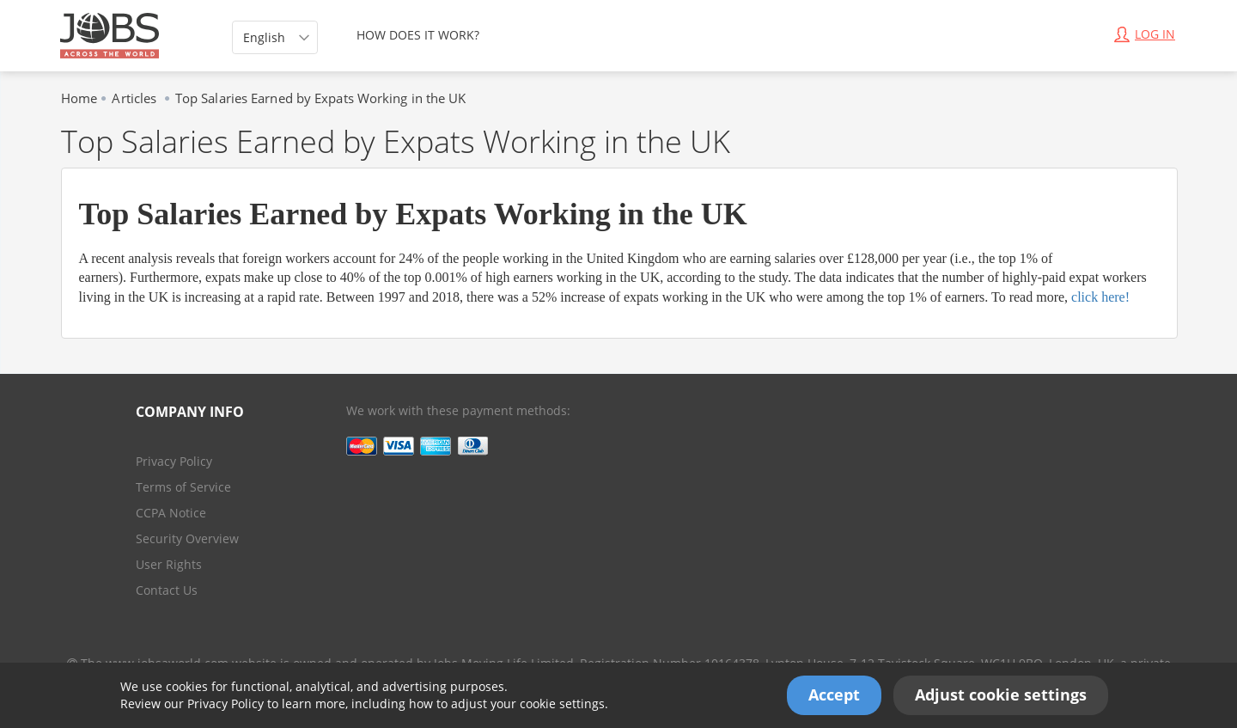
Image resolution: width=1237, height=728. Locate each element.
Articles (136, 98)
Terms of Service (183, 487)
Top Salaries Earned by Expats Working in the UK (320, 98)
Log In (1144, 34)
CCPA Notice (171, 513)
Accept (834, 694)
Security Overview (187, 538)
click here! (1100, 297)
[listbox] (275, 37)
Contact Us (167, 590)
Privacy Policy (225, 703)
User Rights (169, 564)
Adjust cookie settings (1001, 694)
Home (79, 98)
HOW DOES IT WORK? (417, 35)
